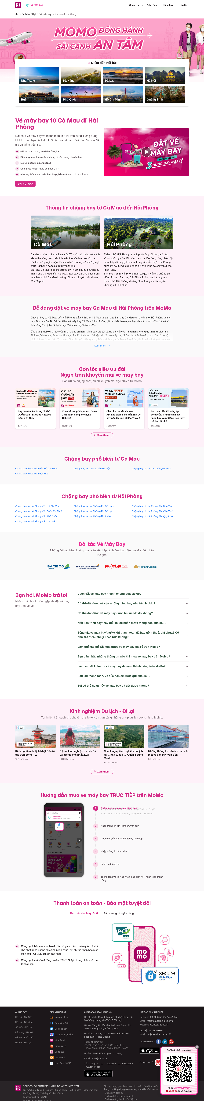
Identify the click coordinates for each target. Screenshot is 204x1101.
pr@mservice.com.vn (157, 1034)
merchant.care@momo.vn (160, 1021)
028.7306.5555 (108, 1063)
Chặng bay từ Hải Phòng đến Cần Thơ (152, 511)
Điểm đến (153, 5)
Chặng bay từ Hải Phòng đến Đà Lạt (92, 511)
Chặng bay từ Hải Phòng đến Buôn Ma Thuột (39, 511)
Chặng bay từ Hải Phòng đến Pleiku (92, 516)
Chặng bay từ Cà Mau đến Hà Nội (91, 468)
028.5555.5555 (93, 1066)
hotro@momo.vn (100, 1058)
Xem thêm (102, 345)
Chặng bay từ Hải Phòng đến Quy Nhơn (153, 516)
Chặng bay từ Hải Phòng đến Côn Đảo (35, 521)
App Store (149, 1050)
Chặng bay (136, 5)
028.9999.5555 (125, 1063)
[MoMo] (16, 14)
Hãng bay (169, 5)
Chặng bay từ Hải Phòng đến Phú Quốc (36, 516)
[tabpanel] (102, 85)
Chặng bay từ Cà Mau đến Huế (31, 473)
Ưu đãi (183, 5)
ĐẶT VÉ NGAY (25, 184)
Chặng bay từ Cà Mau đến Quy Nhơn (151, 468)
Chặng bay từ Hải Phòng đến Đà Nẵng (93, 506)
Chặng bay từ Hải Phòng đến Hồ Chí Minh (37, 506)
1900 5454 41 (100, 1053)
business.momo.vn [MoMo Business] (158, 1024)
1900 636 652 (162, 1017)
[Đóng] (197, 1047)
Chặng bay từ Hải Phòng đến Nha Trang (153, 506)
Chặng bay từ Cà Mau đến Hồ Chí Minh (36, 468)
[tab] (102, 63)
